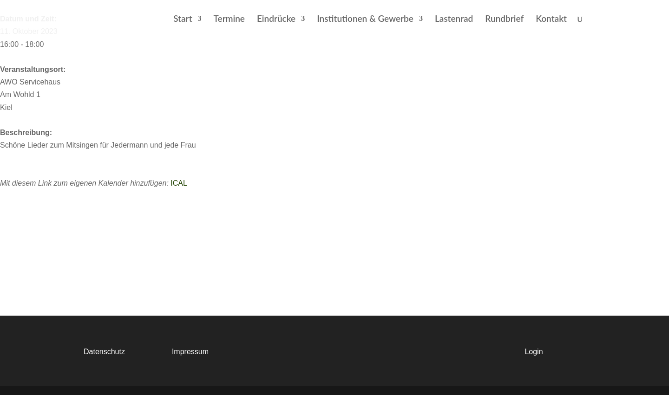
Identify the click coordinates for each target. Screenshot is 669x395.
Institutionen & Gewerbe (365, 19)
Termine (229, 19)
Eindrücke (276, 19)
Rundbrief (504, 19)
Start (182, 19)
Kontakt (551, 19)
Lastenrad (454, 19)
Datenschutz (104, 352)
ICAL (179, 183)
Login (534, 352)
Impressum (190, 352)
